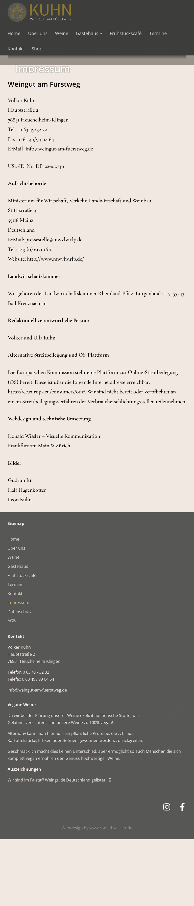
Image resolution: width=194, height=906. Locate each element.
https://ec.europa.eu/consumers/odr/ (46, 458)
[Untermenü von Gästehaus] (101, 33)
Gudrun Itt (20, 547)
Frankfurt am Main (28, 512)
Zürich (63, 512)
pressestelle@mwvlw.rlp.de (53, 306)
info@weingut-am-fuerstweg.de (59, 215)
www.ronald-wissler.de (110, 894)
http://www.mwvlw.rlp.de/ (55, 325)
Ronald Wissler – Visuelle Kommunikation (54, 502)
